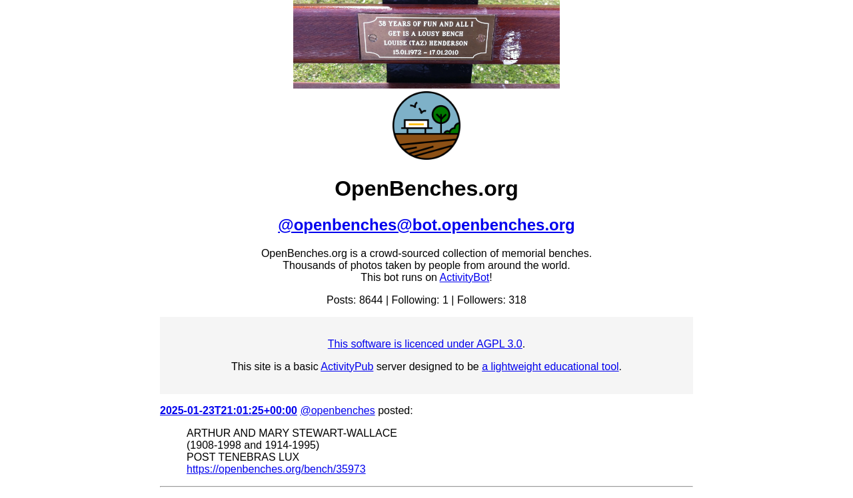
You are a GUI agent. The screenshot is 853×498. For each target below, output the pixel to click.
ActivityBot (465, 277)
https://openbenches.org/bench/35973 (276, 469)
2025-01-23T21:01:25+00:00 (228, 410)
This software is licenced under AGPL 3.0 (425, 344)
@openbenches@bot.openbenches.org (426, 225)
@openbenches (337, 410)
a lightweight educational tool (550, 366)
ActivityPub (347, 366)
